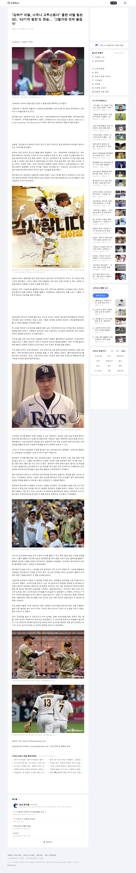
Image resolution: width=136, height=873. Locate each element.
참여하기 (46, 842)
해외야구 (109, 361)
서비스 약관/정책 (50, 855)
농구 (98, 366)
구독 (113, 3)
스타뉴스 (15, 3)
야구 (98, 361)
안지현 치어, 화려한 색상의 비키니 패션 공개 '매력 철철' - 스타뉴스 (66, 763)
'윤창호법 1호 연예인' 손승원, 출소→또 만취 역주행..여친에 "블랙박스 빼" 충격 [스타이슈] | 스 (30, 772)
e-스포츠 (98, 370)
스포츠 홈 (98, 356)
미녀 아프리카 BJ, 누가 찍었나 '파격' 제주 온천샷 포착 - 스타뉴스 (30, 763)
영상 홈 (120, 370)
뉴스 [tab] (112, 351)
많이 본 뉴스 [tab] (100, 295)
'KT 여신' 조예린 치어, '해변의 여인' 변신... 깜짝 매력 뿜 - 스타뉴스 (30, 766)
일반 (120, 366)
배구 (109, 366)
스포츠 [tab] (123, 351)
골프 (120, 361)
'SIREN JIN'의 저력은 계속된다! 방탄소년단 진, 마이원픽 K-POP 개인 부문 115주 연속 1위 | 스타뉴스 (30, 769)
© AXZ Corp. (12, 865)
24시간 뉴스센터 (29, 855)
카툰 (109, 370)
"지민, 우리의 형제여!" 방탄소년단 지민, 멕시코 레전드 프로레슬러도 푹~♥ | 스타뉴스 (66, 766)
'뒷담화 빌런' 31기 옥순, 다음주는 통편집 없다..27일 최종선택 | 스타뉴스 (66, 769)
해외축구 (120, 356)
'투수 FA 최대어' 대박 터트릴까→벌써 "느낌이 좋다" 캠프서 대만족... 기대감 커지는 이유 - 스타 (30, 759)
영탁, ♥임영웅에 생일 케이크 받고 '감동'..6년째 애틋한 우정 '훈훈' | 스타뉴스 (66, 772)
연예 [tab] (117, 351)
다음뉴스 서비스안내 (14, 855)
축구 (109, 356)
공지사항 (39, 855)
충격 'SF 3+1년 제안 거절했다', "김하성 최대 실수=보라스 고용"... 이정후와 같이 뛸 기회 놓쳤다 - (66, 759)
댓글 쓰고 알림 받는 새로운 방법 (109, 45)
